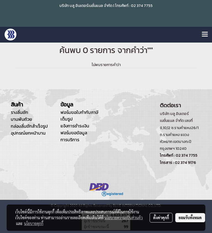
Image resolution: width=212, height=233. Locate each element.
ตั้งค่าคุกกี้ (161, 217)
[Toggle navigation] (205, 34)
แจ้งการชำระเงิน (74, 125)
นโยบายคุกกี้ (33, 223)
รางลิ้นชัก (19, 112)
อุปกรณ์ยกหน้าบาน (28, 133)
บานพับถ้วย (21, 119)
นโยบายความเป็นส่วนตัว (123, 217)
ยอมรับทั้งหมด (190, 217)
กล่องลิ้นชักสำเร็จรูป (29, 126)
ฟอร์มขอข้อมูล (73, 132)
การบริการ (69, 139)
